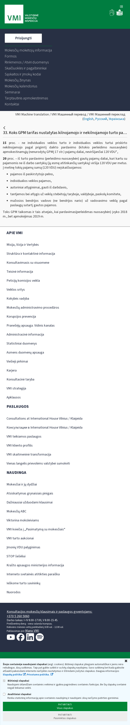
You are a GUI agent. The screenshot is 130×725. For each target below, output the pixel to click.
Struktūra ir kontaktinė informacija (31, 253)
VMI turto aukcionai (20, 538)
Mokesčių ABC (16, 511)
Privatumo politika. (38, 675)
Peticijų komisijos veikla (23, 280)
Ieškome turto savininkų (23, 583)
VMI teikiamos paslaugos (24, 436)
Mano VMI (32, 630)
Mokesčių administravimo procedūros (33, 307)
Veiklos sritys (16, 289)
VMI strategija (16, 388)
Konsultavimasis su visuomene (28, 262)
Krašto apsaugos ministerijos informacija (35, 565)
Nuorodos (14, 592)
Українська (116, 119)
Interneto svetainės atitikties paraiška (33, 574)
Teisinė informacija (20, 271)
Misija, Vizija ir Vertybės (23, 244)
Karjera (12, 370)
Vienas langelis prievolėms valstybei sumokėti (38, 463)
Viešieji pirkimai (17, 361)
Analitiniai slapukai (17, 694)
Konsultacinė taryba (20, 379)
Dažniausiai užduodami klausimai (30, 502)
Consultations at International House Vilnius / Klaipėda (44, 418)
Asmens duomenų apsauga (25, 352)
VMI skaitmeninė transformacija (29, 454)
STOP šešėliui (16, 556)
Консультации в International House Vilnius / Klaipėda (44, 427)
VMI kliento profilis (20, 445)
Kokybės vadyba (18, 298)
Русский (101, 119)
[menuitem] (28, 50)
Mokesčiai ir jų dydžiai (22, 484)
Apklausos (14, 397)
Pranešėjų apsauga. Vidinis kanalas (31, 325)
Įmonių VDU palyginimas (23, 547)
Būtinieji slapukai (16, 681)
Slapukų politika (12, 675)
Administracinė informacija (25, 334)
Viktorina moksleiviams (23, 520)
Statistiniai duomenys (22, 343)
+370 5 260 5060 (18, 616)
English (88, 119)
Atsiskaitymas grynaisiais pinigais (30, 493)
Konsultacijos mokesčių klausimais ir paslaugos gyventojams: (49, 611)
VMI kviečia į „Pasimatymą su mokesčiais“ (36, 529)
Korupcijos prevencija (21, 316)
